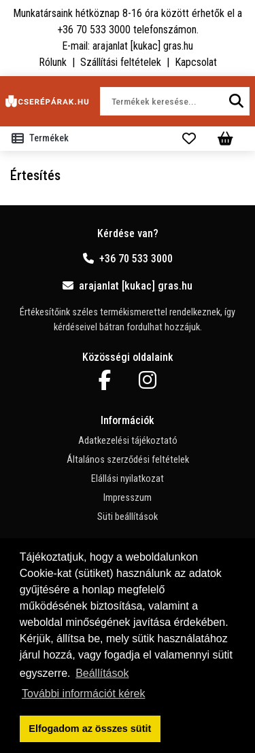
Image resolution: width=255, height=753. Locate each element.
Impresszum (127, 498)
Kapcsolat (196, 62)
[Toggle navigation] (43, 138)
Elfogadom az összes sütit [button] (90, 728)
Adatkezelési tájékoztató (127, 440)
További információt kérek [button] (83, 693)
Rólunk (53, 62)
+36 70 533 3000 (128, 258)
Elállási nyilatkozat (127, 479)
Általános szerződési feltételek (128, 460)
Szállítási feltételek (120, 62)
